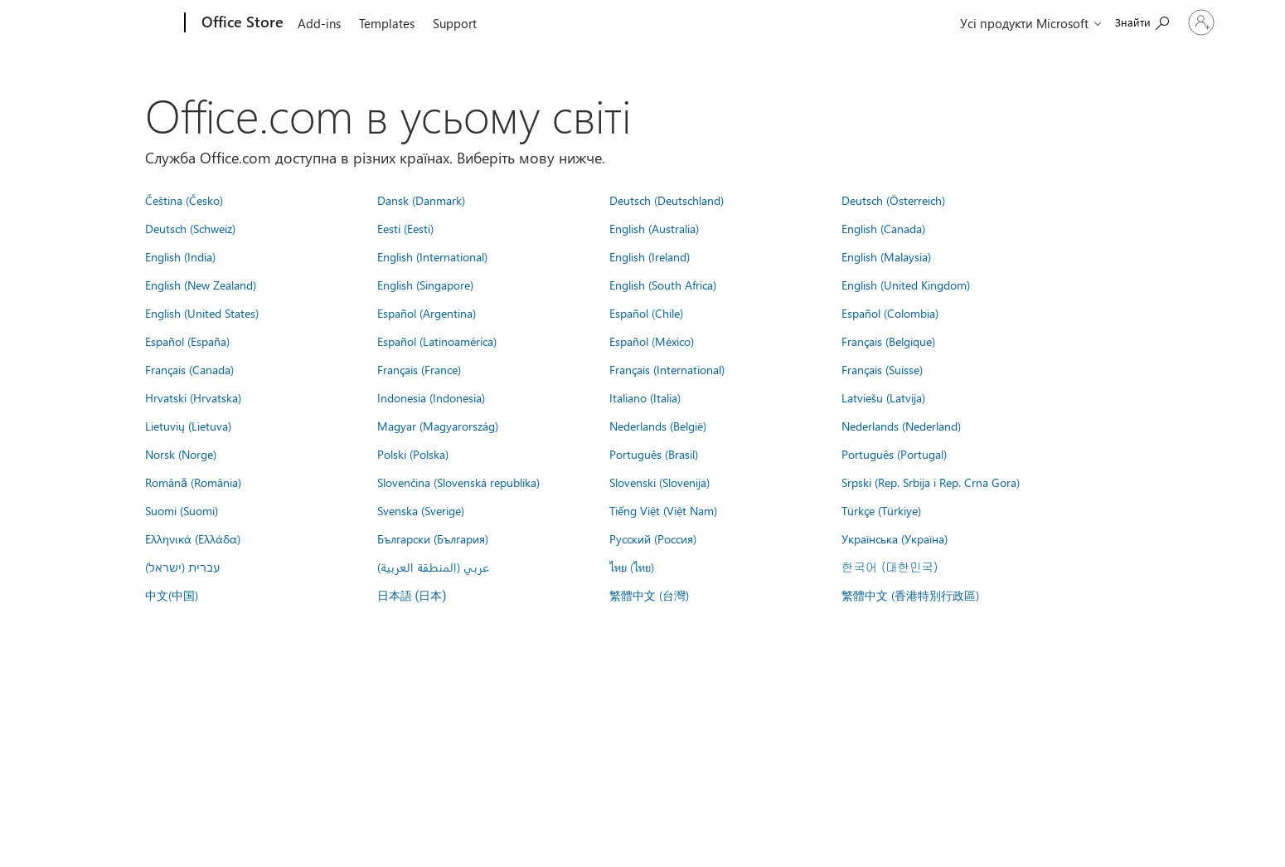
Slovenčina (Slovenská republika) (458, 482)
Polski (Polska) (413, 454)
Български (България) (432, 538)
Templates (387, 23)
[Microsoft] (121, 23)
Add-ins (319, 23)
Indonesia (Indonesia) (431, 397)
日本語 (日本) (412, 596)
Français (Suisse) (882, 369)
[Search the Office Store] (1107, 21)
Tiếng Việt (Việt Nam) (663, 510)
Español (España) (187, 341)
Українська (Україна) (894, 538)
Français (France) (419, 369)
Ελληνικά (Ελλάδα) (192, 538)
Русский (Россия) (652, 538)
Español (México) (651, 341)
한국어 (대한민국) (889, 566)
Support (455, 23)
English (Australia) (654, 228)
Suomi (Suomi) (181, 510)
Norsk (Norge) (180, 454)
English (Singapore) (425, 284)
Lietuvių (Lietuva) (188, 425)
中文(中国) (171, 595)
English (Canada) (883, 228)
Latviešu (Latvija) (883, 397)
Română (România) (193, 482)
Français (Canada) (189, 369)
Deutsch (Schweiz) (190, 228)
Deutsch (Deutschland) (666, 200)
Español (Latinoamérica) (437, 341)
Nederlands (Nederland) (901, 425)
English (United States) (202, 312)
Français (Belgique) (888, 341)
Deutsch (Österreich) (893, 200)
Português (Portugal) (894, 454)
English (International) (432, 256)
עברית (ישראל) (182, 566)
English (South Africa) (662, 284)
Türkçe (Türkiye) (881, 510)
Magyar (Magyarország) (437, 425)
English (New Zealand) (200, 284)
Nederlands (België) (657, 425)
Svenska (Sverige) (420, 510)
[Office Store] (241, 23)
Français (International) (667, 369)
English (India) (180, 256)
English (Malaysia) (886, 256)
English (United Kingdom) (905, 284)
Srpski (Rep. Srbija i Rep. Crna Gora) (930, 482)
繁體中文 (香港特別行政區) (910, 595)
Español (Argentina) (426, 312)
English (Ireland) (649, 256)
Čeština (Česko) (184, 200)
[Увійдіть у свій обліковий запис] (1184, 22)
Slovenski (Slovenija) (659, 482)
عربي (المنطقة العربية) (433, 566)
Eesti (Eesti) (405, 228)
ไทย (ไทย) (631, 566)
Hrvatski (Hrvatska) (193, 397)
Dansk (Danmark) (421, 200)
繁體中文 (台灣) (649, 595)
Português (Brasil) (653, 454)
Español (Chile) (646, 312)
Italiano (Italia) (645, 397)
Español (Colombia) (889, 312)
